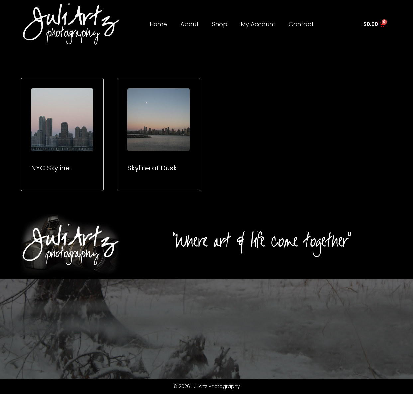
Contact (301, 24)
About (189, 24)
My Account (258, 24)
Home (158, 24)
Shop (219, 24)
